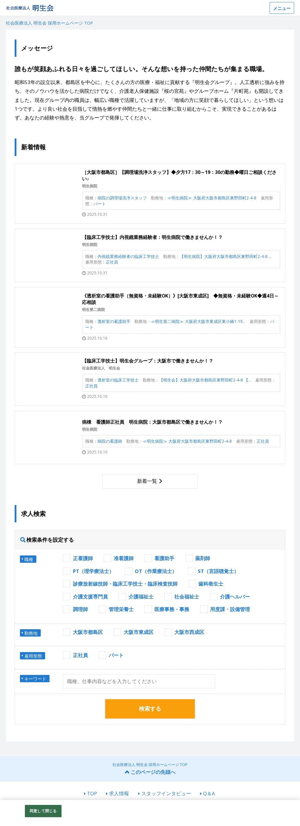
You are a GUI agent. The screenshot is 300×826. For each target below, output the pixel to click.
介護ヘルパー (235, 596)
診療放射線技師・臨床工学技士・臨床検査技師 (125, 583)
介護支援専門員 (90, 596)
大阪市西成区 (189, 632)
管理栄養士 (121, 609)
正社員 (80, 655)
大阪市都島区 (88, 632)
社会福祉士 (186, 596)
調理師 (80, 609)
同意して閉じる (43, 810)
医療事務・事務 (171, 609)
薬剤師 (202, 558)
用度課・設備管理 (230, 609)
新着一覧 (147, 481)
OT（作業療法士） (156, 571)
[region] (150, 813)
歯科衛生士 (210, 583)
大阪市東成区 (139, 632)
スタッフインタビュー (166, 793)
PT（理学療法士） (93, 571)
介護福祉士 (141, 596)
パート (116, 655)
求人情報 (119, 793)
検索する (150, 708)
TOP (92, 793)
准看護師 (124, 558)
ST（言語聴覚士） (218, 571)
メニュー (282, 8)
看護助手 (164, 558)
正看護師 (83, 558)
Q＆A (209, 793)
